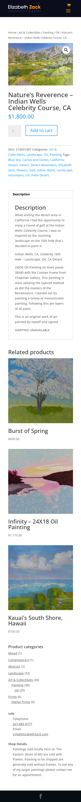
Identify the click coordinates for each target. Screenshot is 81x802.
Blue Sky (14, 160)
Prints (12, 697)
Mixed (12, 653)
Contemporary (18, 660)
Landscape (34, 155)
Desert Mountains (44, 165)
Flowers (22, 170)
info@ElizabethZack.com (30, 734)
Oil (57, 32)
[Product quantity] (14, 131)
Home (12, 32)
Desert (24, 165)
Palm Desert (40, 175)
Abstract (14, 666)
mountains (16, 175)
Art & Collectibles (29, 32)
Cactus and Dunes (35, 160)
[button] (66, 50)
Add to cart (41, 130)
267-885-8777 (22, 724)
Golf (32, 170)
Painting (48, 32)
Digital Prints (20, 702)
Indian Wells (46, 170)
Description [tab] (21, 194)
